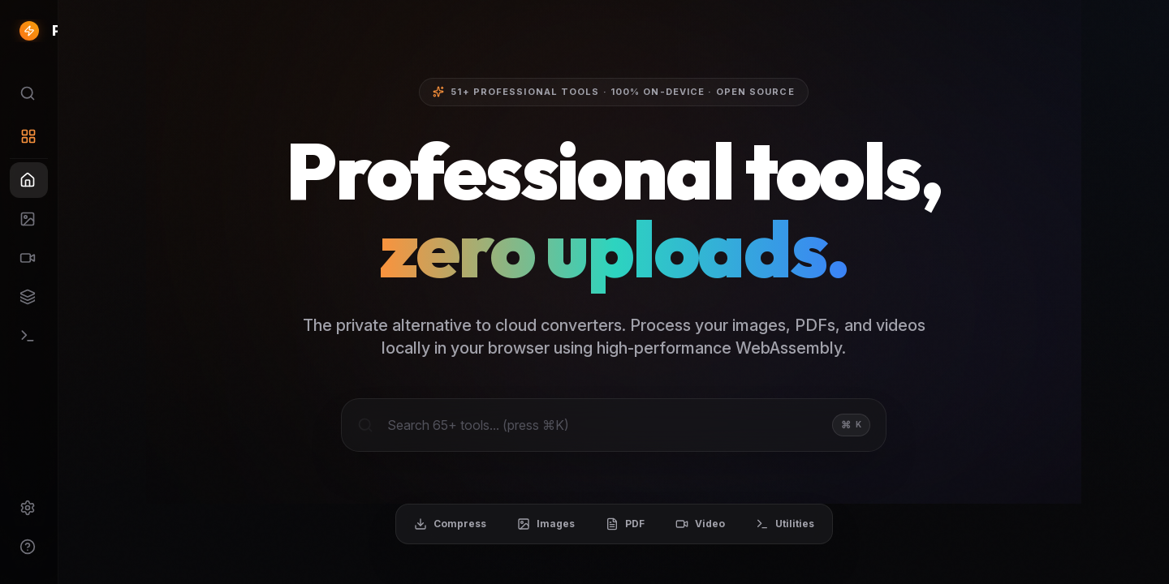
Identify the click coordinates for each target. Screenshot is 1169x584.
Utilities (853, 525)
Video (768, 525)
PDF (693, 525)
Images (614, 525)
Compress (518, 525)
